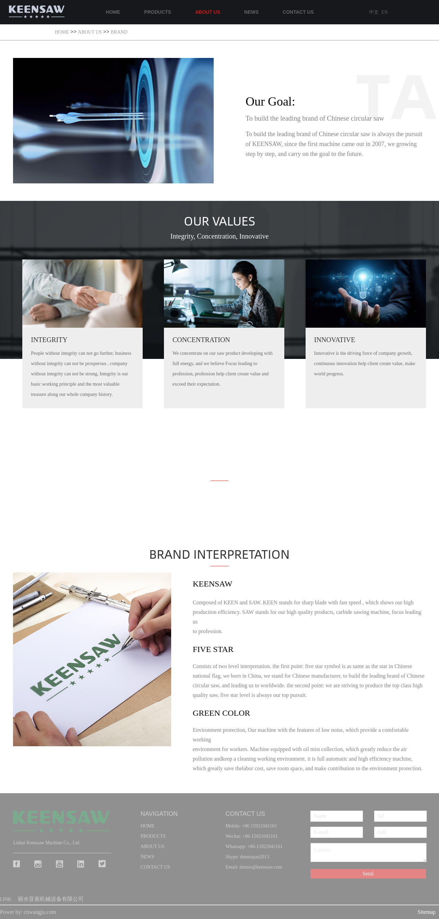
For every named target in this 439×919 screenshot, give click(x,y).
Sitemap (427, 912)
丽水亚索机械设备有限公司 (51, 899)
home (148, 826)
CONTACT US (298, 12)
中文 (374, 12)
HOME (113, 12)
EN (384, 12)
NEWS (251, 12)
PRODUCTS (157, 12)
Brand (119, 32)
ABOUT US (207, 12)
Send (368, 873)
